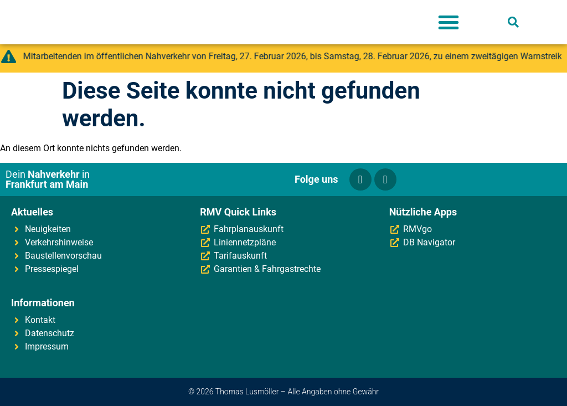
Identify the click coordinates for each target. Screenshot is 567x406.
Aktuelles (32, 212)
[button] (448, 22)
